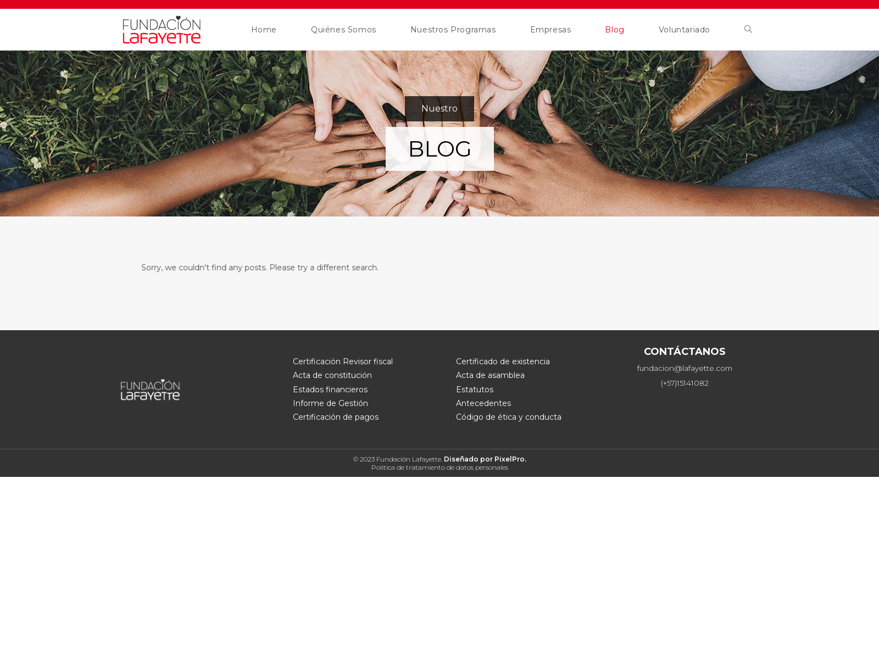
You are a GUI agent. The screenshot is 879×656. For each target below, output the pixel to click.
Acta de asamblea (490, 375)
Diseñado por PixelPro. (485, 459)
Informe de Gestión (330, 403)
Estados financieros (330, 389)
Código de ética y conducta (508, 417)
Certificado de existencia (503, 361)
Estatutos (474, 389)
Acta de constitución (332, 375)
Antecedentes (483, 403)
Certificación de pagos (336, 417)
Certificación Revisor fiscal (343, 361)
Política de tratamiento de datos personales (439, 467)
